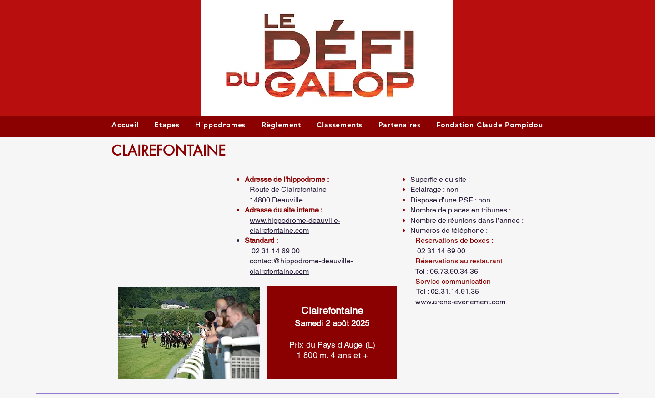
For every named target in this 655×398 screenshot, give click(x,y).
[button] (170, 210)
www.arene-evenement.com (460, 301)
